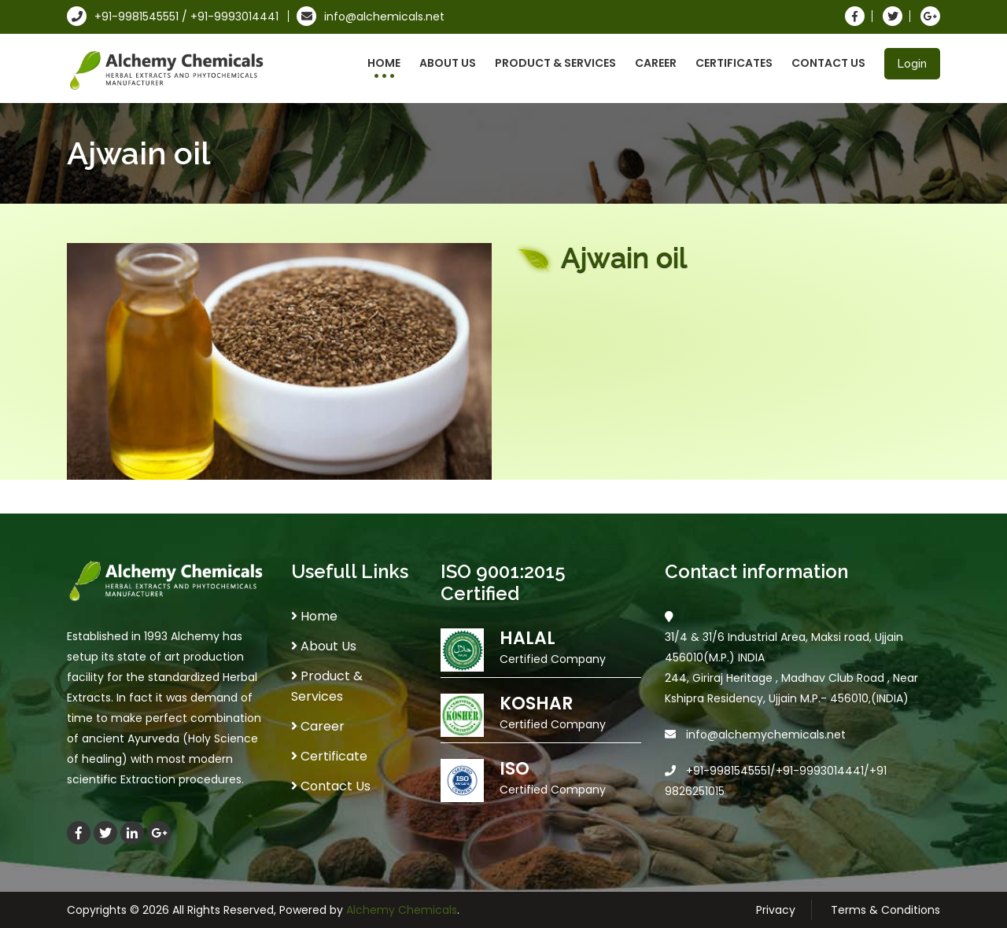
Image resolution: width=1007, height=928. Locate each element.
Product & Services (555, 63)
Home (383, 63)
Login (912, 63)
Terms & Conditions (885, 910)
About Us (447, 63)
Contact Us (828, 63)
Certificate (329, 756)
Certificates (734, 63)
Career (656, 63)
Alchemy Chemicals (401, 910)
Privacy (775, 910)
